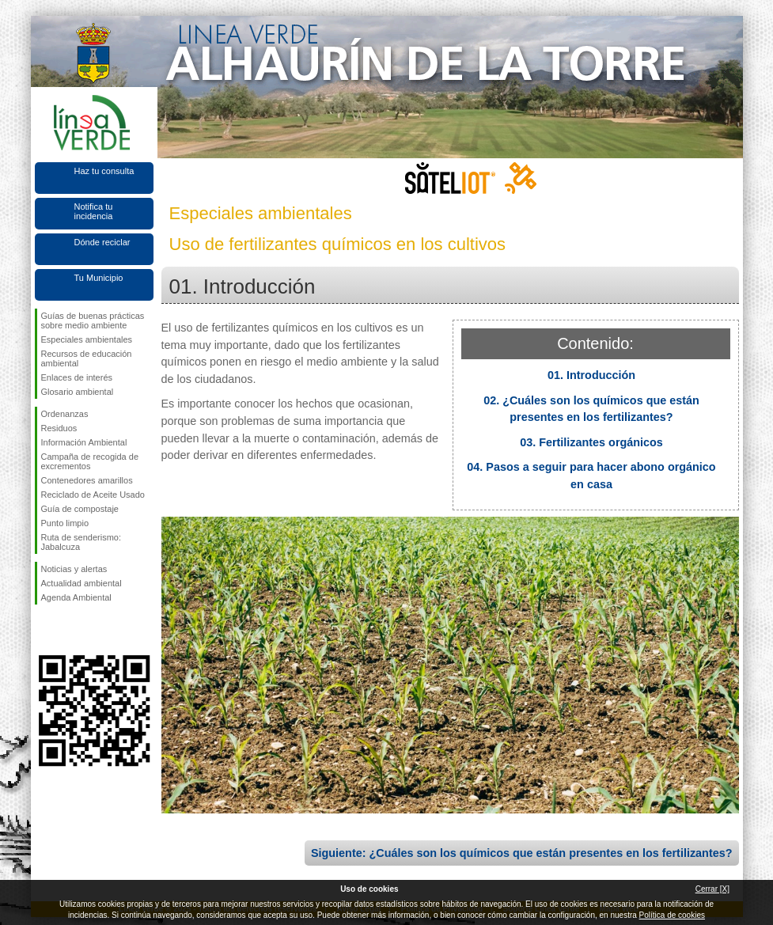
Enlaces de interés (77, 377)
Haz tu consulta (104, 171)
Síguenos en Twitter (70, 629)
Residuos (59, 428)
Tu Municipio (98, 277)
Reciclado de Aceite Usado (93, 494)
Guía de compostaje (80, 509)
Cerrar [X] (712, 889)
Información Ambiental (84, 442)
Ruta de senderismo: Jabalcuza (81, 542)
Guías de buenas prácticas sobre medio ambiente (93, 320)
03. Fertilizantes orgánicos (591, 442)
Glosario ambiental (77, 391)
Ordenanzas (65, 414)
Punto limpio (65, 523)
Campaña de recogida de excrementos (90, 461)
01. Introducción (591, 375)
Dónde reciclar (102, 242)
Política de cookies (672, 915)
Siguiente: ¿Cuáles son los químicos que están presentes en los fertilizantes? (522, 853)
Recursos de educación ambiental (86, 358)
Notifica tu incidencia (93, 211)
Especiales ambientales (87, 339)
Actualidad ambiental (81, 583)
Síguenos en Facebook (44, 629)
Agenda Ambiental (76, 597)
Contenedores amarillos (87, 480)
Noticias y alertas (74, 569)
